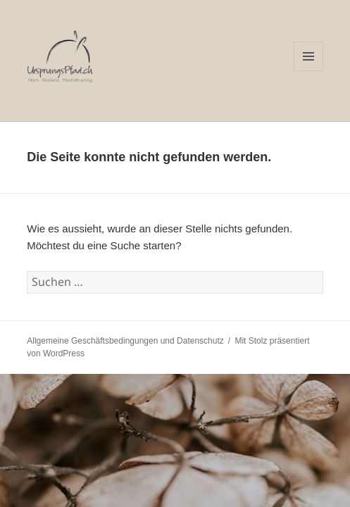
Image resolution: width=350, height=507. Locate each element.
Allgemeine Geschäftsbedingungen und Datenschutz (125, 341)
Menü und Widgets (308, 70)
